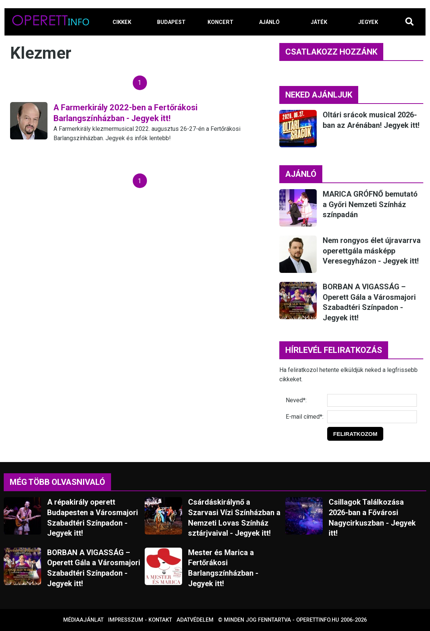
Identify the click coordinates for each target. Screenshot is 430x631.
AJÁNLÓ (269, 22)
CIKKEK (122, 22)
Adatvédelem (195, 620)
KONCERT (220, 22)
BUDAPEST (171, 22)
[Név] (372, 400)
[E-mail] (372, 416)
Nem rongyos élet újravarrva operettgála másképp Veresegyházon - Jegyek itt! (372, 250)
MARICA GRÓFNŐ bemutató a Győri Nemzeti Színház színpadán (370, 204)
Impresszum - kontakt (140, 620)
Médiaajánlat (83, 620)
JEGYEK (368, 22)
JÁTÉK (319, 22)
